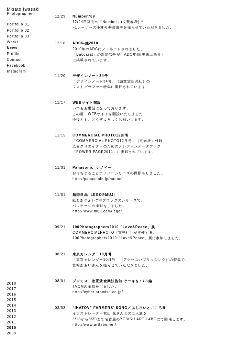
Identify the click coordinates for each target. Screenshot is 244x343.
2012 (11, 317)
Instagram (16, 71)
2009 (11, 333)
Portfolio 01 (18, 24)
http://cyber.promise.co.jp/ (98, 292)
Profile (13, 54)
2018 (11, 283)
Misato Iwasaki (23, 11)
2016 (11, 294)
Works (13, 42)
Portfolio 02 (18, 30)
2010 (11, 328)
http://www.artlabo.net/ (94, 325)
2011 (11, 322)
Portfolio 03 (18, 36)
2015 (11, 300)
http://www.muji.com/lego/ (97, 211)
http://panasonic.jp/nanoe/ (98, 179)
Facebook (16, 65)
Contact (14, 60)
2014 (11, 305)
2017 (11, 289)
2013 (11, 311)
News (12, 48)
